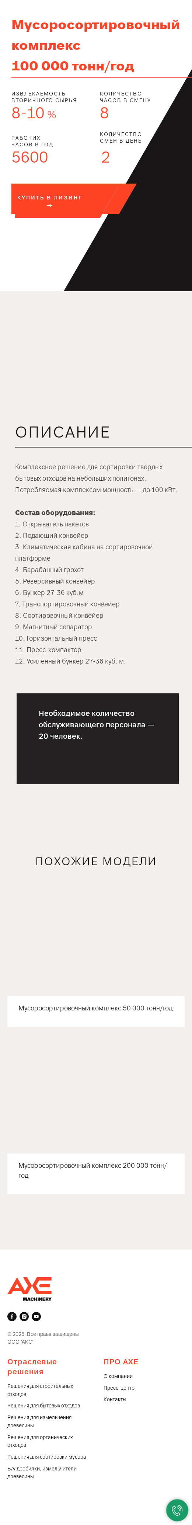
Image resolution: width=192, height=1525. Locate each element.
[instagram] (24, 1316)
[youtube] (36, 1316)
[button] (50, 202)
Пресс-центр (119, 1388)
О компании (118, 1376)
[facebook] (12, 1316)
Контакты (115, 1399)
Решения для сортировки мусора (46, 1457)
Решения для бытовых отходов (43, 1406)
